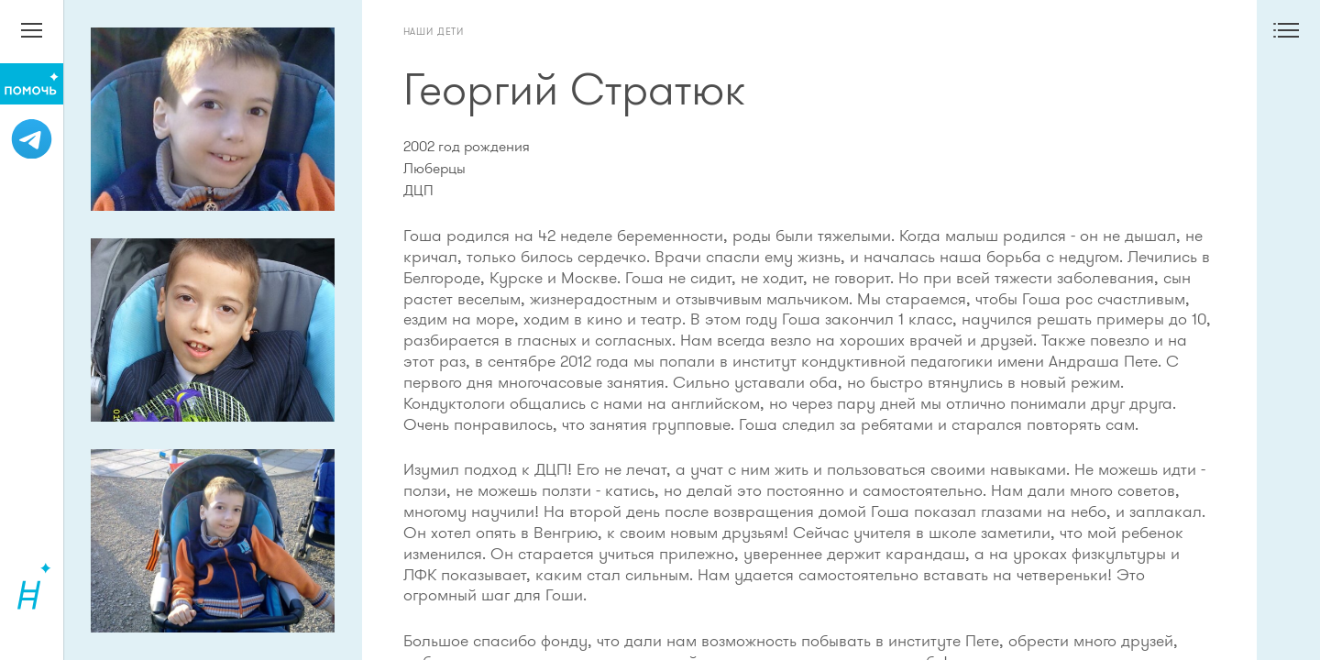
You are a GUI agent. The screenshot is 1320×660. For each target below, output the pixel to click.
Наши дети (434, 31)
